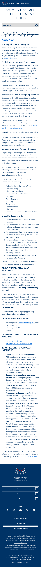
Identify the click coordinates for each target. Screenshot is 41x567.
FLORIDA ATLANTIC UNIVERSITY (19, 3)
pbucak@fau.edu (10, 58)
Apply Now (8, 40)
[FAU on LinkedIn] (33, 510)
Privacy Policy (13, 555)
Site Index (31, 557)
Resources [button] (20, 494)
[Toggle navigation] (38, 3)
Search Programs (20, 519)
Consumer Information (13, 557)
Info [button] (20, 499)
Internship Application (14, 341)
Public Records (27, 559)
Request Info (20, 524)
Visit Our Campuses (20, 528)
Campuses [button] (20, 489)
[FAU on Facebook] (7, 510)
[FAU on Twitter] (14, 510)
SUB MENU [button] (7, 25)
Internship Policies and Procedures (19, 344)
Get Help (24, 557)
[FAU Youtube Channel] (20, 510)
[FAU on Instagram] (27, 510)
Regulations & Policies (25, 555)
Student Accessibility (15, 559)
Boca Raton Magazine (26, 323)
